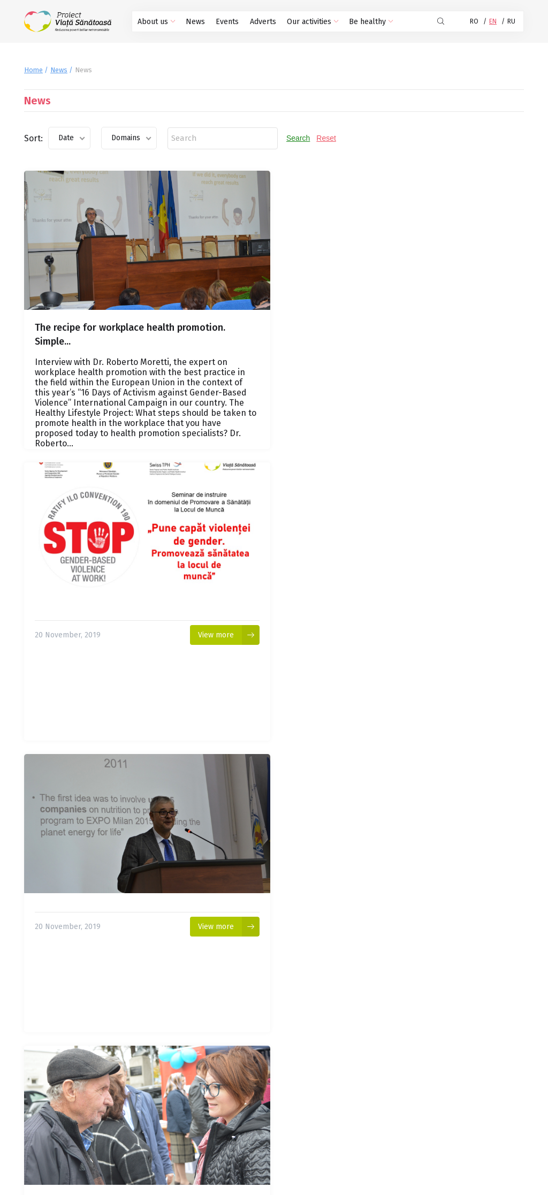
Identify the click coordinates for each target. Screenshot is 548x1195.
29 (201, 1081)
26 (144, 1081)
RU (511, 21)
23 (88, 1081)
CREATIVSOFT (503, 1186)
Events (226, 21)
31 (238, 1081)
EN (493, 21)
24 (107, 1081)
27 (163, 1081)
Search (298, 138)
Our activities (311, 21)
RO (474, 21)
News (195, 21)
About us (156, 21)
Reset (326, 138)
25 (125, 1081)
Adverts (262, 21)
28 (182, 1081)
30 (219, 1081)
